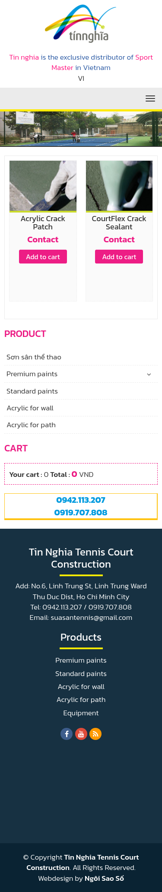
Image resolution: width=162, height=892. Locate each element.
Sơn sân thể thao (33, 356)
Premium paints (31, 373)
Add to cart (43, 256)
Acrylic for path (31, 424)
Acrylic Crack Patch (42, 222)
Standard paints (32, 391)
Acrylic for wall (30, 407)
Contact (42, 239)
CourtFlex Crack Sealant (119, 222)
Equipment (81, 712)
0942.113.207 (80, 499)
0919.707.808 (80, 512)
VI (81, 78)
